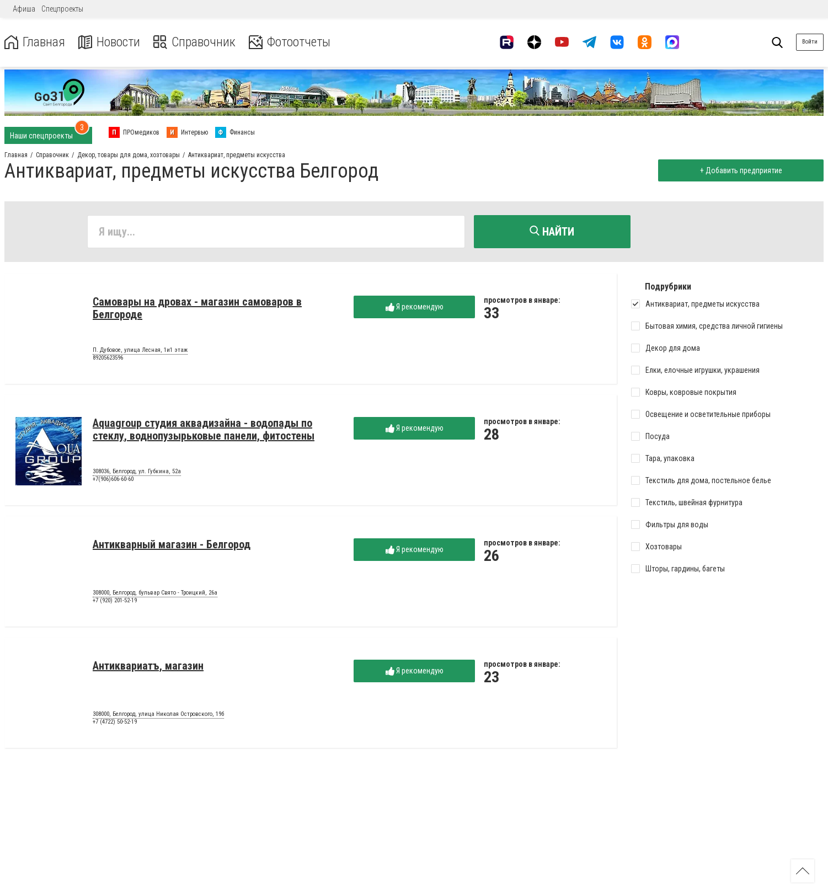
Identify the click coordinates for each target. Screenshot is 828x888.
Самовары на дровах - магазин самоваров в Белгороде (197, 308)
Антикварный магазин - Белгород (171, 544)
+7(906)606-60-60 (113, 479)
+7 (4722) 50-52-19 (115, 721)
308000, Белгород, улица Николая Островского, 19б (158, 714)
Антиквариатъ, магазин (148, 665)
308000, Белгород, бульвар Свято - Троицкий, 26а (155, 593)
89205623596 (108, 357)
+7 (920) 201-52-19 (115, 600)
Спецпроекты (62, 8)
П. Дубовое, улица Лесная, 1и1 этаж (140, 350)
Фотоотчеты (291, 42)
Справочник (195, 42)
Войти (810, 41)
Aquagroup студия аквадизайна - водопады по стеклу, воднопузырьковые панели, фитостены (203, 429)
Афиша (24, 8)
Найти (552, 231)
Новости (109, 42)
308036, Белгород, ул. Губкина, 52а (137, 471)
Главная (34, 42)
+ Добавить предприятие (740, 170)
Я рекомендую (415, 307)
